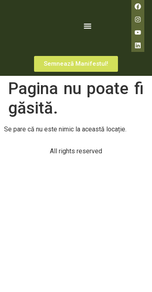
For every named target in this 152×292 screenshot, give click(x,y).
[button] (87, 26)
